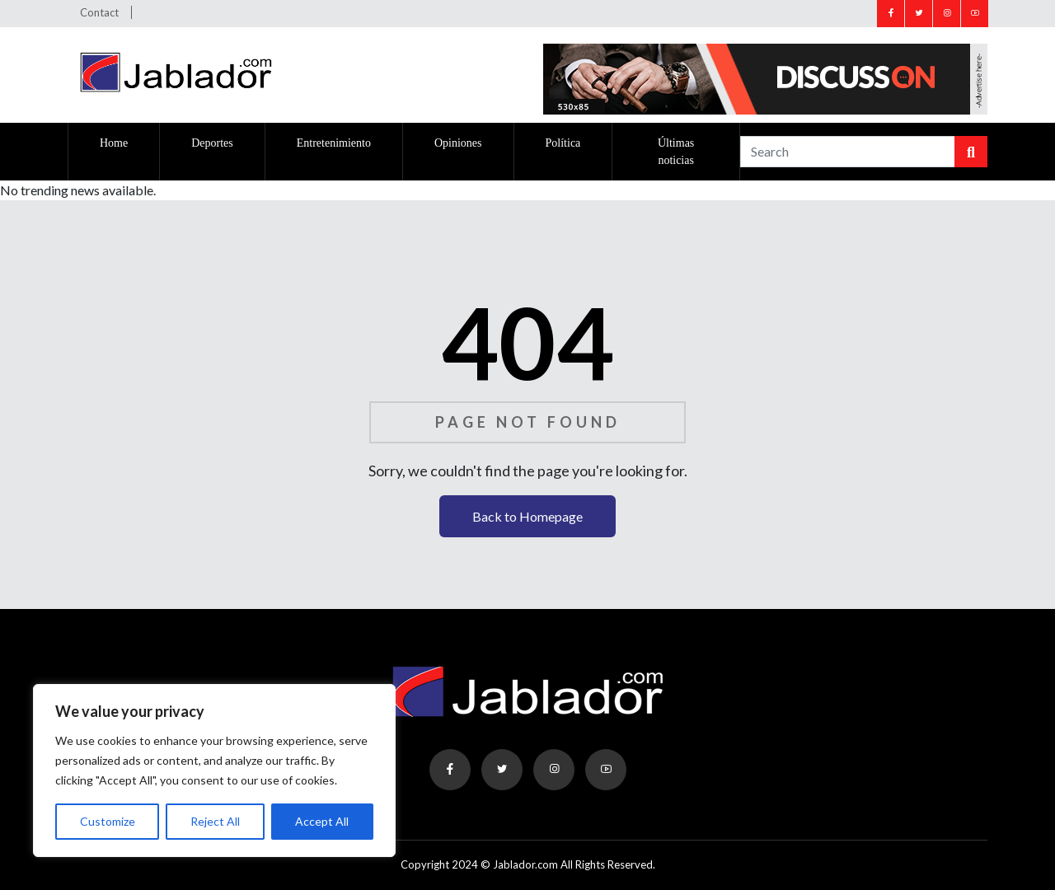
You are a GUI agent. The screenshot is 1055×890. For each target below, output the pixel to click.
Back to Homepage (527, 516)
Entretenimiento (334, 143)
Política (563, 143)
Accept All (322, 821)
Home (114, 143)
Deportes (212, 143)
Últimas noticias (676, 151)
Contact (99, 12)
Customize (107, 821)
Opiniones (458, 143)
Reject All (215, 821)
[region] (214, 770)
